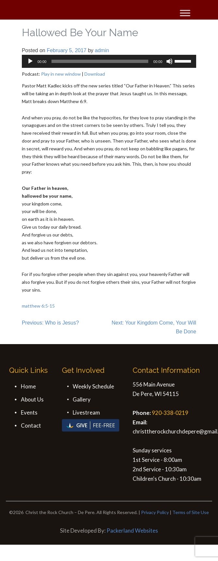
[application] (109, 61)
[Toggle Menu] (185, 13)
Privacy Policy (155, 512)
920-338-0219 (170, 412)
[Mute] (169, 61)
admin (102, 50)
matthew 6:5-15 (38, 306)
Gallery (82, 399)
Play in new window (61, 74)
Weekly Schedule (93, 386)
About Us (32, 399)
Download (94, 74)
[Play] (30, 61)
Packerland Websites (132, 530)
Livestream (86, 412)
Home (28, 386)
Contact (31, 425)
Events (29, 412)
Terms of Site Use (190, 512)
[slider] (99, 61)
